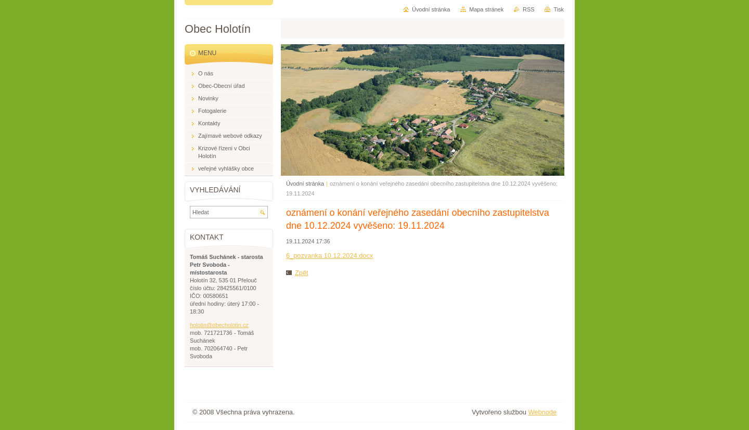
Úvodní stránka (305, 183)
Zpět (301, 273)
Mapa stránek (486, 9)
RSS (528, 9)
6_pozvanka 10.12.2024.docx (329, 255)
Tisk (558, 9)
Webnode (542, 412)
